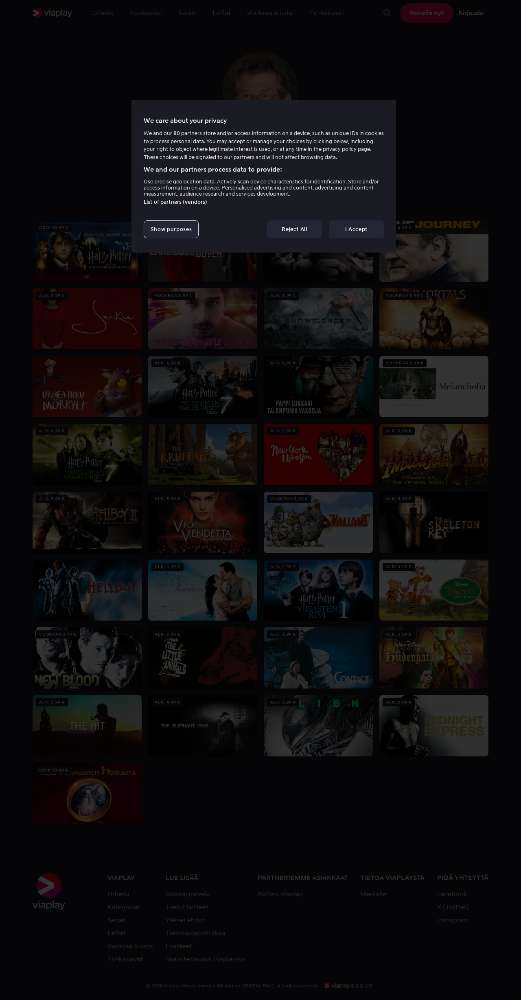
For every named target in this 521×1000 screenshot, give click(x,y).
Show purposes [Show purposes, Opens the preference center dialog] (171, 229)
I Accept (356, 229)
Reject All (294, 229)
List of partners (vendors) (175, 202)
